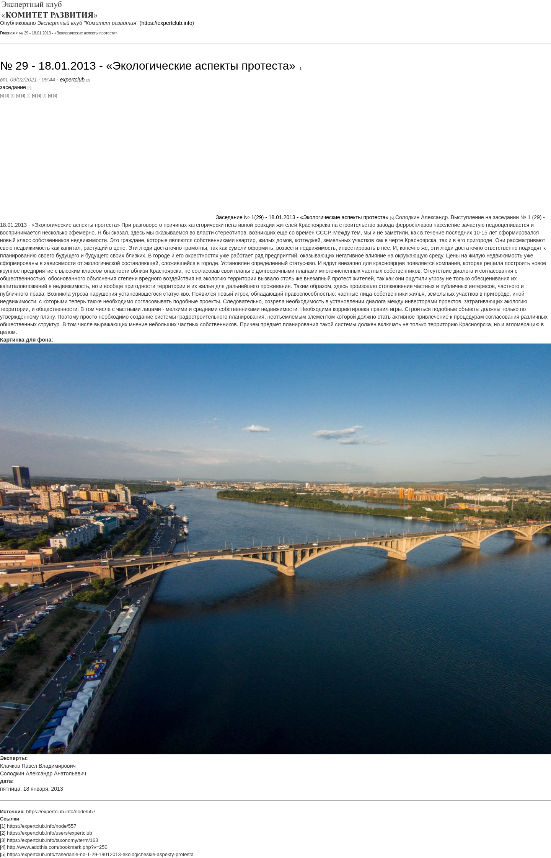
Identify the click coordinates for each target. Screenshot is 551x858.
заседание (13, 87)
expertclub (72, 80)
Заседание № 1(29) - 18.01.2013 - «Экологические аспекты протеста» (302, 217)
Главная (7, 33)
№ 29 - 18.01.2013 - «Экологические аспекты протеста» (147, 65)
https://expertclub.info (166, 23)
